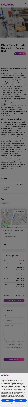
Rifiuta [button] (7, 400)
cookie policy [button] (23, 387)
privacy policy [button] (12, 382)
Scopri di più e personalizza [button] (14, 404)
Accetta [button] (20, 400)
